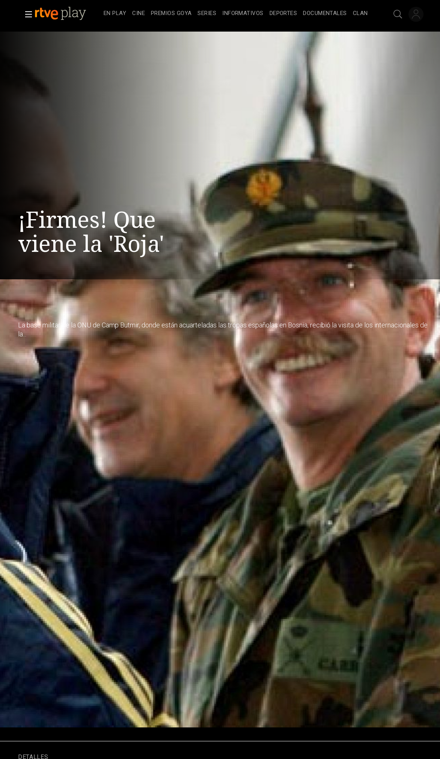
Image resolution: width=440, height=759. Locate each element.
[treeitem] (115, 13)
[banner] (68, 13)
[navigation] (236, 13)
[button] (26, 14)
